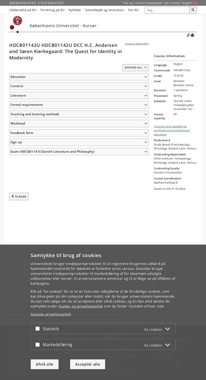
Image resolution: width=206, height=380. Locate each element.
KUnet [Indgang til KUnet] (176, 3)
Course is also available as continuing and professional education (172, 130)
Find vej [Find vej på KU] (128, 3)
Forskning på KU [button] (52, 10)
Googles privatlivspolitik (51, 314)
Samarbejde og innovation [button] (104, 10)
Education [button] (18, 77)
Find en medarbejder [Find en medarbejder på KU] (149, 3)
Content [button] (16, 100)
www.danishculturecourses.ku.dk (30, 92)
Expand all (133, 67)
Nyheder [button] (75, 10)
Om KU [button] (133, 10)
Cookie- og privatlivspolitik (80, 306)
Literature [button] (18, 224)
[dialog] (103, 312)
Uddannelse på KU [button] (22, 10)
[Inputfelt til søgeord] (167, 10)
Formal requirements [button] (26, 239)
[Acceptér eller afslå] (38, 328)
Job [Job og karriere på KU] (167, 3)
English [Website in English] (187, 3)
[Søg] (193, 10)
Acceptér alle (87, 364)
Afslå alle (44, 364)
